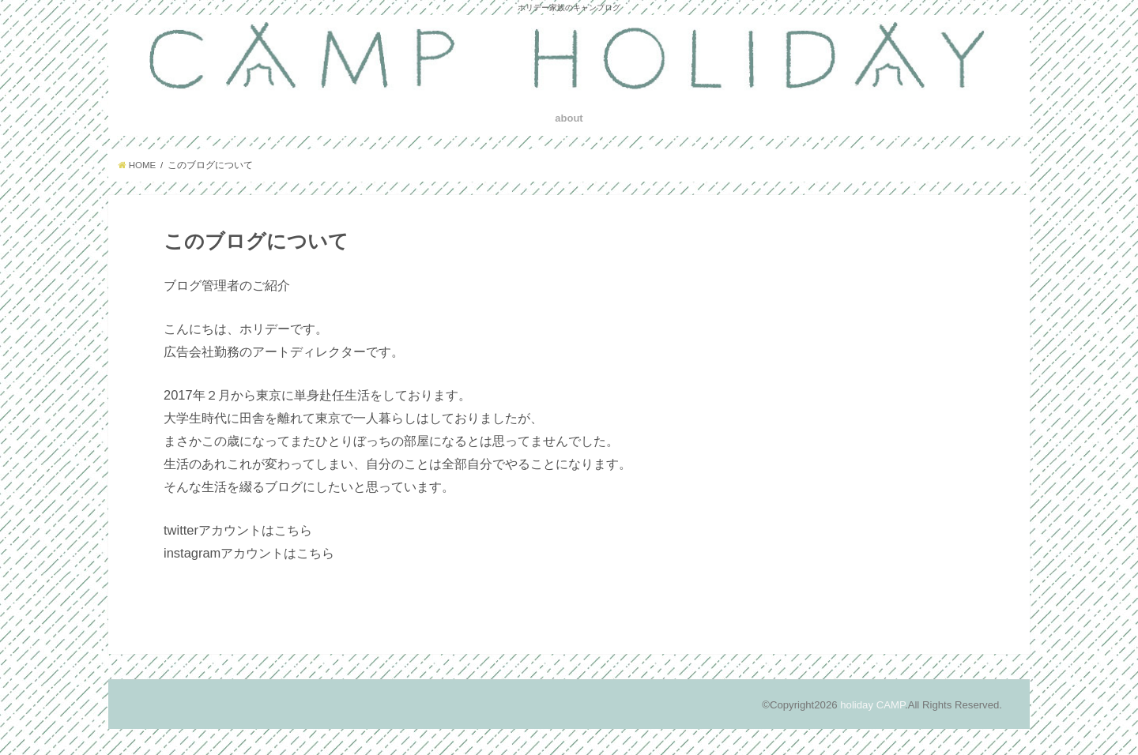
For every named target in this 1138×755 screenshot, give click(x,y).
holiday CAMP (872, 705)
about (568, 118)
